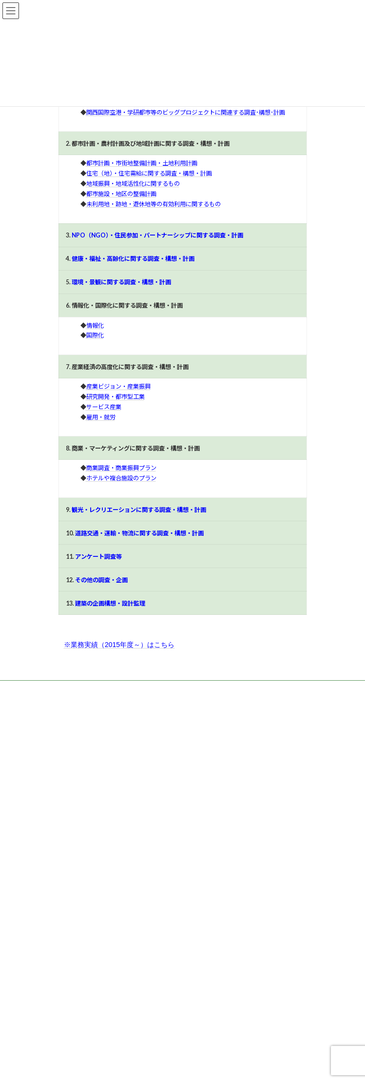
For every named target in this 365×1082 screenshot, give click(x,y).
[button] (83, 711)
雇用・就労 (100, 417)
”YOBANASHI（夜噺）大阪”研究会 (103, 1026)
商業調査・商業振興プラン (121, 468)
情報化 (95, 325)
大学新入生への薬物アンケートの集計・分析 (116, 992)
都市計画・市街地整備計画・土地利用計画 (141, 163)
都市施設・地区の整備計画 (121, 193)
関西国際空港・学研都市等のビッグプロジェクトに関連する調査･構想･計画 (185, 112)
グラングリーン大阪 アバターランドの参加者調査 (125, 959)
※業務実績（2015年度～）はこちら (119, 645)
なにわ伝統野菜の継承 (87, 925)
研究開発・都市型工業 (115, 396)
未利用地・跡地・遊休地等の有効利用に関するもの (153, 204)
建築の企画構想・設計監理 (110, 603)
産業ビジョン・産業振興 (118, 386)
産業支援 (76, 784)
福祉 (70, 801)
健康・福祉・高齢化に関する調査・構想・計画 (133, 258)
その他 (73, 835)
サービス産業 (103, 407)
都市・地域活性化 (87, 767)
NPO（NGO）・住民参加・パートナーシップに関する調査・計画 (157, 235)
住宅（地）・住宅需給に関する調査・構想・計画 (149, 173)
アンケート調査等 (98, 556)
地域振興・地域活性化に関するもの (133, 183)
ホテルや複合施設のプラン (121, 478)
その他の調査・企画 (101, 580)
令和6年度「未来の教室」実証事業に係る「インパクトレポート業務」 (150, 892)
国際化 (95, 335)
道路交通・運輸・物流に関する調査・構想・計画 (139, 533)
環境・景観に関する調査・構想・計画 (121, 282)
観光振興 (76, 818)
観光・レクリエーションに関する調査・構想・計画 (139, 509)
